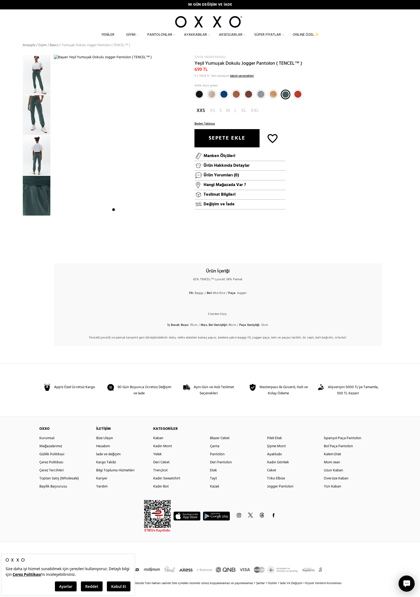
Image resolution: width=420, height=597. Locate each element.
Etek (213, 480)
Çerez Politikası (51, 472)
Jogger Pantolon (280, 496)
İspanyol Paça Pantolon (342, 448)
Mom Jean (332, 472)
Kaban (158, 448)
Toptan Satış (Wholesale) (59, 488)
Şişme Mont (276, 456)
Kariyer (101, 488)
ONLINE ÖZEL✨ (306, 39)
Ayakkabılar (195, 39)
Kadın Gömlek (278, 472)
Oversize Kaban (336, 488)
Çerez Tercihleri (51, 480)
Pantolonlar (159, 39)
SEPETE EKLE (227, 147)
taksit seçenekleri (242, 85)
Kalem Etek (332, 464)
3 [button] (123, 251)
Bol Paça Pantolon (338, 456)
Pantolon (217, 464)
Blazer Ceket (220, 448)
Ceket (271, 480)
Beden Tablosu (204, 133)
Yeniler (107, 39)
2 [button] (118, 251)
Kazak (214, 496)
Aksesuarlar (230, 39)
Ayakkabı (274, 464)
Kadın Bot (161, 496)
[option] (38, 84)
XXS (201, 120)
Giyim (131, 39)
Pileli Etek (274, 448)
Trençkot (160, 480)
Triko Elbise (276, 488)
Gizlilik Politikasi (51, 464)
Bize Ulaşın (104, 448)
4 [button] (128, 251)
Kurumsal (46, 448)
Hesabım (103, 456)
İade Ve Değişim (291, 592)
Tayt (213, 488)
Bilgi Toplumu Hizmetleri (115, 480)
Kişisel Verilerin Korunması (323, 592)
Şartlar (261, 592)
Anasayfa (28, 55)
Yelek (157, 464)
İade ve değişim (108, 464)
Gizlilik (273, 592)
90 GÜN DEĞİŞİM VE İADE (210, 5)
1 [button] (113, 251)
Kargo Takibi (106, 472)
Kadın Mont (162, 456)
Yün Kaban (332, 496)
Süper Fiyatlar (267, 39)
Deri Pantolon (221, 472)
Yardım (101, 496)
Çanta (214, 456)
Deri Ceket (161, 472)
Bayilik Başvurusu (53, 496)
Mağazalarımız (50, 456)
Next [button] (56, 162)
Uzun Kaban (333, 480)
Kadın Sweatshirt (166, 488)
